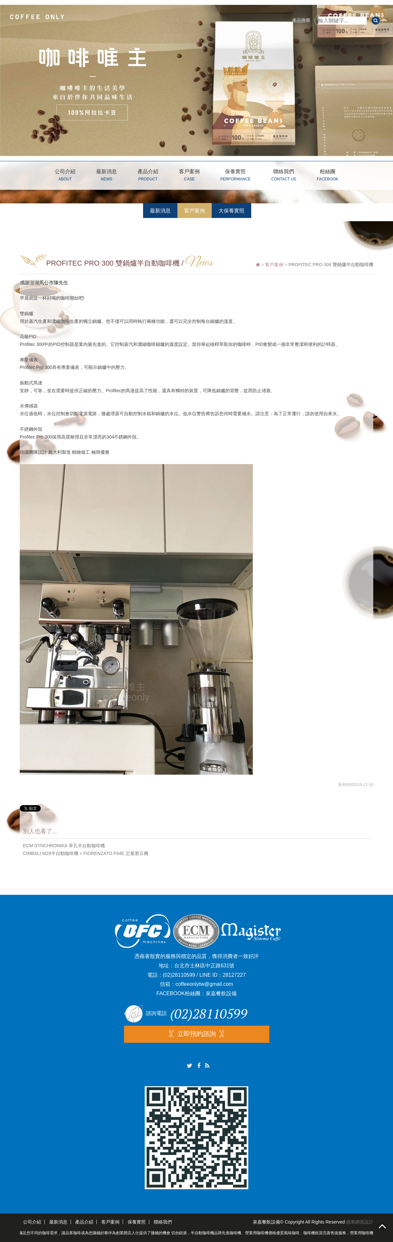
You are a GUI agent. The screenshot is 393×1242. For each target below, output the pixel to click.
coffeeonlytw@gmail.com (204, 984)
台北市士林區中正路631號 (204, 965)
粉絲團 (327, 176)
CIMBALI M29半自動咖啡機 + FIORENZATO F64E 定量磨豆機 (85, 853)
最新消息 (106, 176)
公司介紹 (65, 176)
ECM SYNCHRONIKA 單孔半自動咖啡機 (64, 845)
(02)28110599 (179, 975)
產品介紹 (148, 176)
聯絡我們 (283, 176)
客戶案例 (189, 176)
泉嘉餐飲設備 (221, 993)
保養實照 (235, 176)
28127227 (234, 975)
